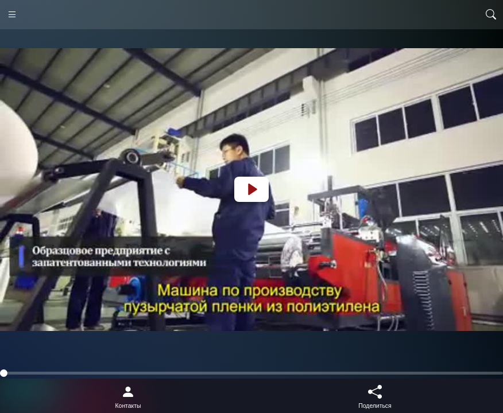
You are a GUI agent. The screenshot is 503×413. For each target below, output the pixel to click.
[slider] (251, 373)
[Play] (251, 189)
